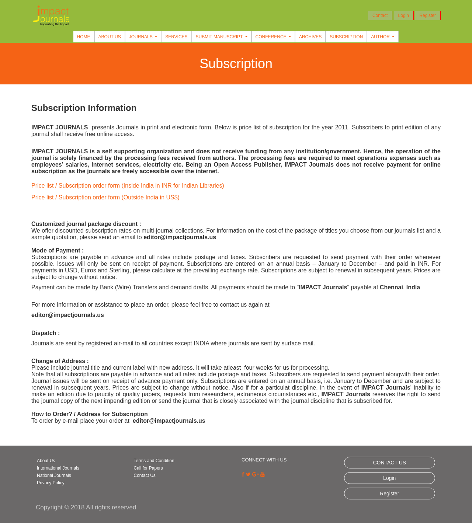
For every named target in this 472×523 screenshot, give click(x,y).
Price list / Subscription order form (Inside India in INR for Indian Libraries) (127, 185)
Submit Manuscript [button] (220, 36)
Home (83, 36)
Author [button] (381, 36)
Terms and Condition (154, 460)
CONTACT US (389, 463)
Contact (380, 15)
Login (403, 15)
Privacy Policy (51, 482)
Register (427, 15)
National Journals (54, 475)
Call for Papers (148, 468)
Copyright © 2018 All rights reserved (86, 507)
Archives (310, 36)
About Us (109, 36)
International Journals (58, 468)
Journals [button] (141, 36)
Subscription (346, 36)
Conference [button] (272, 36)
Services (176, 36)
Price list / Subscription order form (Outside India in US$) (105, 197)
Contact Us (145, 475)
